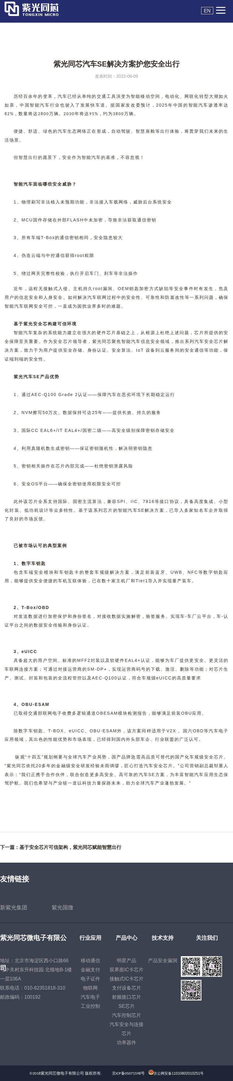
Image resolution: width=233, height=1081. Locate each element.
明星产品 (126, 960)
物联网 (90, 987)
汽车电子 (90, 997)
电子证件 (90, 978)
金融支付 (90, 969)
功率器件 (126, 1042)
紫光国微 (62, 908)
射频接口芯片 (126, 997)
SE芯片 (127, 1006)
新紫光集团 (13, 908)
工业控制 (90, 1006)
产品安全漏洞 (162, 960)
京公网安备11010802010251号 (179, 1073)
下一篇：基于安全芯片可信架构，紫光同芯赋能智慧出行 (60, 847)
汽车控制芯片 (126, 1015)
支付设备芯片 (126, 987)
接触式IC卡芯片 (127, 978)
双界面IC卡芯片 (127, 969)
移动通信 (90, 960)
